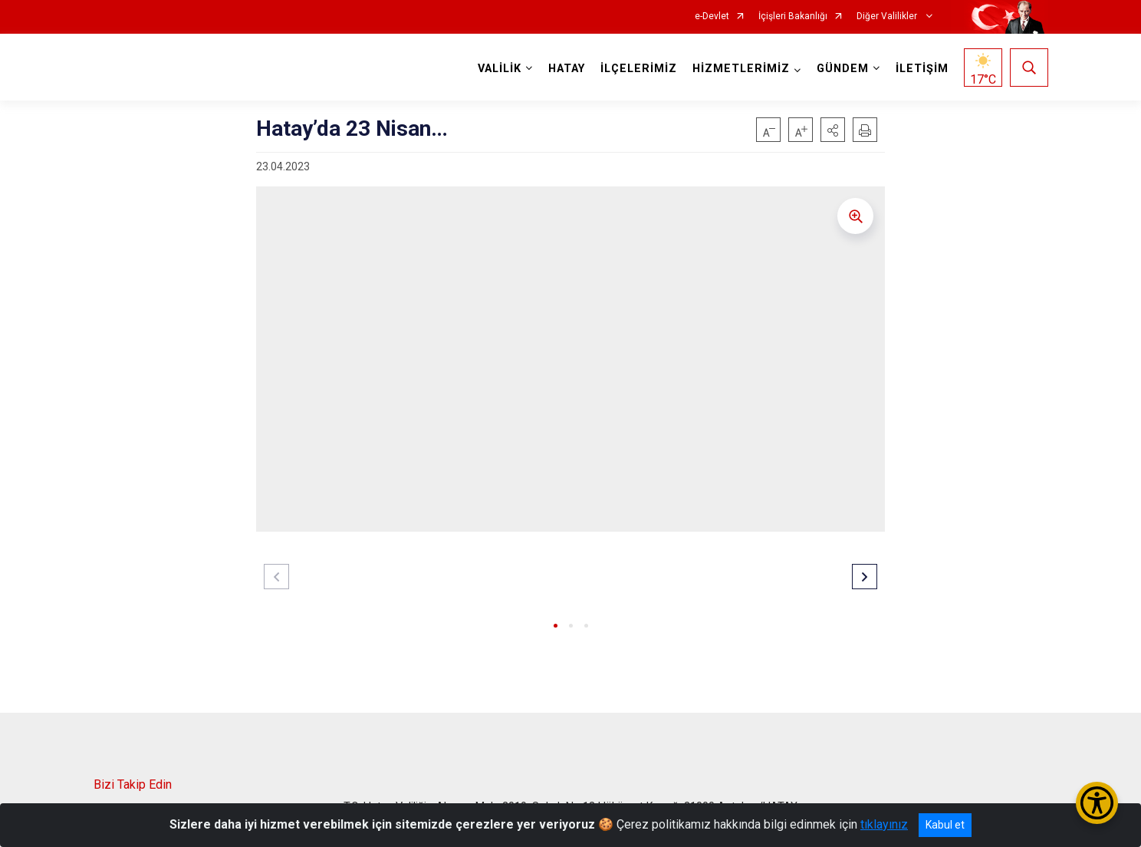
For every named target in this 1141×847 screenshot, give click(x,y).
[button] (832, 129)
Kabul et (945, 825)
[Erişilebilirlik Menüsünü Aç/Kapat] (1097, 803)
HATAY (566, 68)
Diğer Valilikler (888, 16)
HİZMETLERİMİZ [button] (741, 68)
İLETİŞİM (922, 68)
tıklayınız (884, 824)
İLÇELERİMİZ (638, 68)
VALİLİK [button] (499, 68)
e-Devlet (712, 16)
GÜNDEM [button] (843, 68)
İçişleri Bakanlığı (792, 16)
